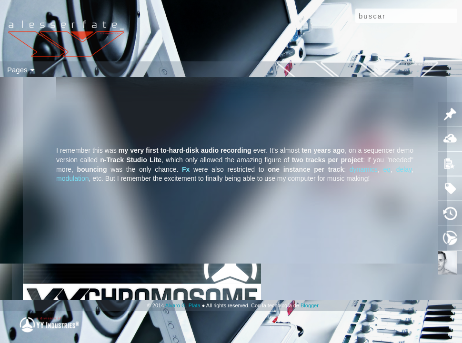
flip (37, 69)
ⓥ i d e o (120, 69)
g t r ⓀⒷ (253, 69)
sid (52, 69)
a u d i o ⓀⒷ (292, 69)
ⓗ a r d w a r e (161, 69)
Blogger (309, 305)
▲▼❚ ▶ (375, 69)
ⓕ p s (328, 69)
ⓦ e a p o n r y (212, 69)
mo (21, 69)
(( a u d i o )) (82, 69)
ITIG (349, 69)
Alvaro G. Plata (183, 305)
